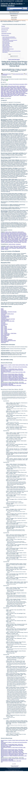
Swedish (2, 249)
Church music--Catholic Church (7, 313)
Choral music (14, 231)
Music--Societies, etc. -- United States (19, 239)
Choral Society (13, 232)
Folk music (20, 236)
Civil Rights (6, 233)
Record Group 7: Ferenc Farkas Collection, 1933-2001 (12, 375)
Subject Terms (4, 31)
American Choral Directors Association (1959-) (17, 84)
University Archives (4, 20)
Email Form (16, 766)
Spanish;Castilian (20, 248)
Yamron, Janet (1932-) (14, 95)
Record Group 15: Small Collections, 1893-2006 (11, 385)
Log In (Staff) (14, 763)
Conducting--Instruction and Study (14, 235)
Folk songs (25, 236)
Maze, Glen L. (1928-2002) (6, 92)
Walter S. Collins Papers (6, 45)
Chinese (6, 249)
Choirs (9, 231)
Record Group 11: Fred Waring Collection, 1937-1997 (12, 379)
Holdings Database (8, 5)
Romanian (16, 247)
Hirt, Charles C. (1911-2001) (12, 90)
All (1, 386)
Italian (14, 246)
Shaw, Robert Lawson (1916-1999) (8, 93)
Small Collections (5, 52)
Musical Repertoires (14, 240)
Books (6, 231)
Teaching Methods (17, 242)
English (7, 246)
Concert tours (3, 235)
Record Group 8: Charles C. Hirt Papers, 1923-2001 (11, 376)
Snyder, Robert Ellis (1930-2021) (10, 94)
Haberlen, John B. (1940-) (15, 89)
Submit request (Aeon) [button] (6, 73)
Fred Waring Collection (5, 47)
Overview (3, 26)
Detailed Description (5, 35)
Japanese (6, 248)
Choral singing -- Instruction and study (8, 311)
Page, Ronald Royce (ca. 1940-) (19, 92)
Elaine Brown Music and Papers (7, 46)
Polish (21, 246)
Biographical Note (4, 29)
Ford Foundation (4, 237)
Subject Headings (14, 17)
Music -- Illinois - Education (13, 238)
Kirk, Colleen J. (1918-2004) (9, 91)
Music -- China (22, 237)
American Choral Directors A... (9, 21)
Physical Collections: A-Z (14, 13)
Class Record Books (14, 233)
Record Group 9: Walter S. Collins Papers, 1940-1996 (12, 377)
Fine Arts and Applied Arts (16, 20)
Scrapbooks (18, 244)
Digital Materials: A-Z (14, 15)
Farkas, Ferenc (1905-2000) (16, 88)
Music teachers (9, 241)
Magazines (10, 237)
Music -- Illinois (4, 238)
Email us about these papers (14, 59)
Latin (10, 248)
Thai (25, 248)
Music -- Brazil (16, 237)
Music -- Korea (4, 331)
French (11, 246)
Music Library (21, 240)
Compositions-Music (22, 233)
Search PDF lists (10, 9)
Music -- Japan (22, 238)
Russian (2, 247)
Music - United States (5, 240)
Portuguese (13, 248)
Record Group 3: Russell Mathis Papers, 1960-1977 (11, 368)
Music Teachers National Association (8, 340)
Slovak (24, 246)
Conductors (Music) (5, 319)
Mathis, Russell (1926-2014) (21, 91)
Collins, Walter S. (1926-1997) (15, 87)
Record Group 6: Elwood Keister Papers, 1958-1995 (11, 374)
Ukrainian (7, 247)
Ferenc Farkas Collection (6, 43)
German (18, 246)
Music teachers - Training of (18, 241)
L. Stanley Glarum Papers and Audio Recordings (9, 40)
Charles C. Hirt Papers (5, 44)
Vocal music (24, 242)
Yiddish (2, 248)
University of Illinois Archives (12, 3)
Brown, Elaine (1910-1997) (13, 86)
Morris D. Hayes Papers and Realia (7, 41)
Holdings (9, 20)
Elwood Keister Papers (5, 42)
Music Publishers (4, 337)
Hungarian (11, 247)
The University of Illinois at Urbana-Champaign (16, 770)
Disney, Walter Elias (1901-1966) (11, 236)
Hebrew (23, 247)
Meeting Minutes (12, 244)
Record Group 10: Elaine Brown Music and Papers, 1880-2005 (14, 378)
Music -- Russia (8, 239)
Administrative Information (6, 33)
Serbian (20, 247)
